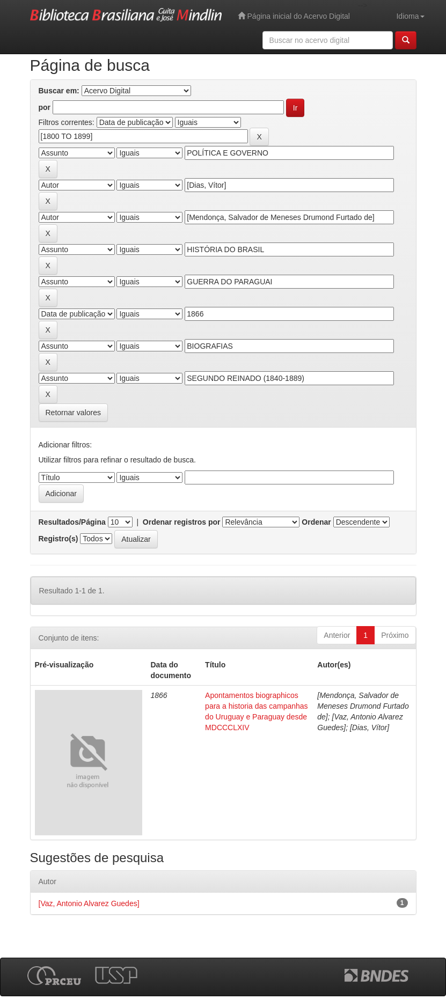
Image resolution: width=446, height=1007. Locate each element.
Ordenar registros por (182, 522)
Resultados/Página (72, 522)
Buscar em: (59, 90)
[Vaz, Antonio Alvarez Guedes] (89, 903)
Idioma (410, 16)
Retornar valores (73, 412)
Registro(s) (58, 538)
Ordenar (316, 522)
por (45, 107)
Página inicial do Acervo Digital (294, 15)
